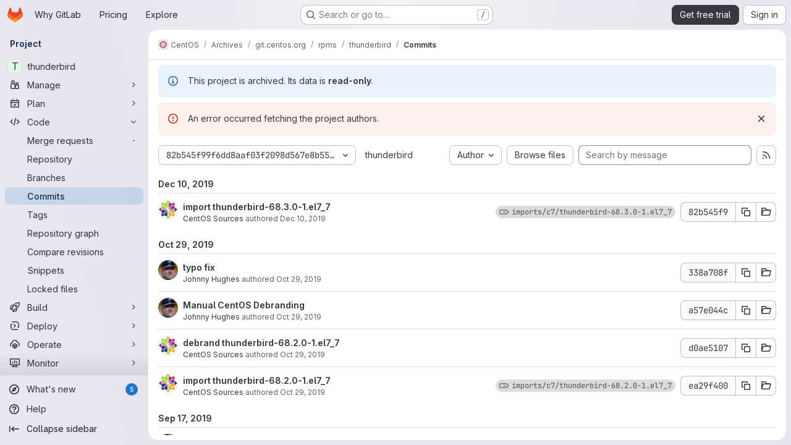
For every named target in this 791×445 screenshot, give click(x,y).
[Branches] (74, 177)
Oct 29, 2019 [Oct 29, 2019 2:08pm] (298, 316)
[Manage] (74, 84)
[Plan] (74, 103)
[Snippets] (74, 270)
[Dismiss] (761, 118)
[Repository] (74, 158)
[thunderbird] (74, 66)
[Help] (74, 409)
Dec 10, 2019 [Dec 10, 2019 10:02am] (303, 218)
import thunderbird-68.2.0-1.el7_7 (257, 380)
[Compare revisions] (74, 251)
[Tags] (74, 214)
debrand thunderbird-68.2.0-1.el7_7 (261, 342)
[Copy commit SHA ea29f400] (746, 386)
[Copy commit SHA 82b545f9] (746, 212)
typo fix (199, 267)
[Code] (74, 121)
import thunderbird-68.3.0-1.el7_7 (257, 206)
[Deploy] (74, 325)
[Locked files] (74, 288)
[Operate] (74, 344)
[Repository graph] (74, 233)
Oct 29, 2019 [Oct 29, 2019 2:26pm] (298, 279)
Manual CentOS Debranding (244, 305)
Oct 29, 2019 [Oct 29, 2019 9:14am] (302, 354)
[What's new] (74, 389)
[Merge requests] (74, 140)
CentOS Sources (213, 218)
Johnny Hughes (211, 279)
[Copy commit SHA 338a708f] (746, 272)
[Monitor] (74, 362)
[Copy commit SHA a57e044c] (746, 310)
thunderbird (389, 155)
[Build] (74, 307)
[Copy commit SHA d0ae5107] (746, 348)
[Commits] (74, 196)
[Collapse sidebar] (74, 429)
